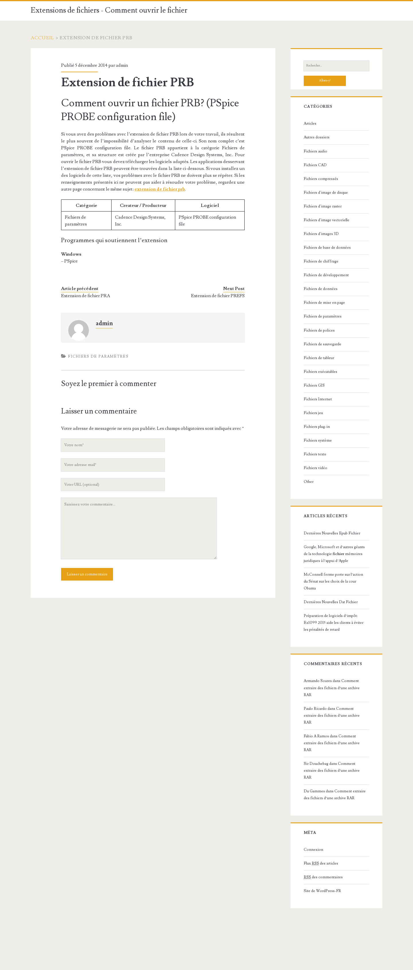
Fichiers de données (321, 289)
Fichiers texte (315, 454)
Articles (310, 123)
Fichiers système (318, 440)
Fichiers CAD (315, 165)
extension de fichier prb (160, 189)
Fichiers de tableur (319, 358)
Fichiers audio (315, 151)
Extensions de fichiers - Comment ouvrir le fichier (109, 10)
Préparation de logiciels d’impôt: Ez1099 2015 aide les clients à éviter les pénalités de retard (333, 623)
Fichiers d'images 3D (321, 234)
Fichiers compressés (321, 179)
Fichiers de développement (326, 275)
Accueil (42, 38)
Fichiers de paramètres (98, 356)
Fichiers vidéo (315, 468)
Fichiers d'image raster (323, 206)
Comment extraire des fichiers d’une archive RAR (332, 688)
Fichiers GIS (314, 385)
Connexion (313, 849)
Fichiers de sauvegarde (322, 344)
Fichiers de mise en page (324, 302)
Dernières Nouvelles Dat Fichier (331, 602)
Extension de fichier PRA (85, 296)
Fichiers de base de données (327, 247)
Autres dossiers (317, 137)
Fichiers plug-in (317, 426)
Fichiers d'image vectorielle (326, 220)
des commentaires (323, 877)
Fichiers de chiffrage (321, 261)
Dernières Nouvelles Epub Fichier (332, 533)
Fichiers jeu (313, 413)
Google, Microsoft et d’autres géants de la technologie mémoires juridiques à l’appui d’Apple (334, 554)
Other (308, 481)
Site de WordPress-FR (322, 891)
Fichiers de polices (319, 330)
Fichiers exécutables (320, 371)
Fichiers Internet (318, 399)
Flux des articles (321, 863)
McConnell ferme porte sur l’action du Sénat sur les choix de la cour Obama (333, 581)
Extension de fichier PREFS (218, 296)
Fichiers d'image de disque (326, 192)
